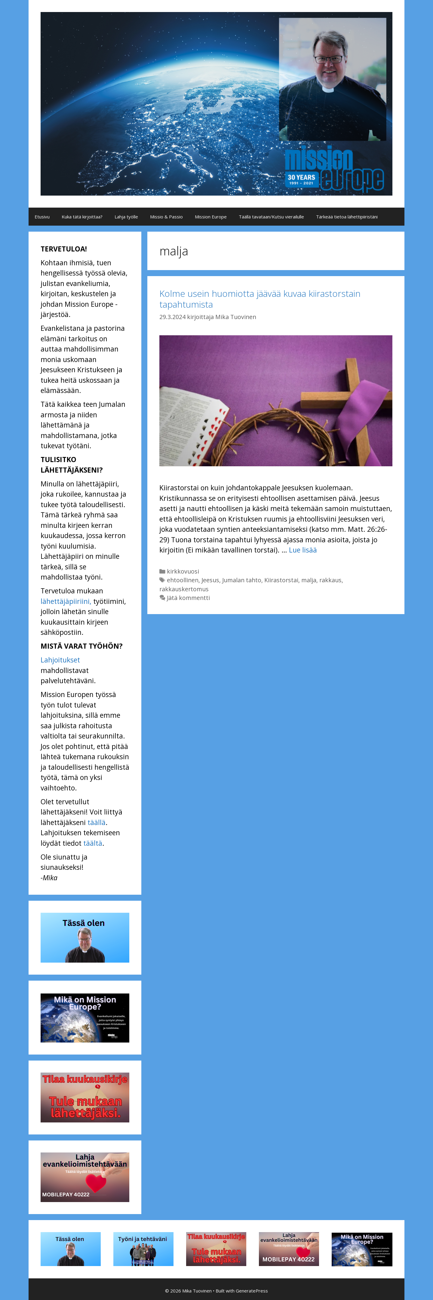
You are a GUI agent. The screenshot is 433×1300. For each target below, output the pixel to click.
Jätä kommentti (188, 598)
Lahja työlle (126, 217)
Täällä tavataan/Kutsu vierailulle (271, 217)
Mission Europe (211, 217)
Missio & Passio (166, 217)
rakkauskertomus (184, 589)
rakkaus (330, 580)
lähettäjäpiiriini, (66, 601)
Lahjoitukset (60, 660)
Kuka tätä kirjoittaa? (82, 217)
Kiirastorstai (281, 580)
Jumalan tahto (241, 580)
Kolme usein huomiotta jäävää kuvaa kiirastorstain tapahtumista (260, 298)
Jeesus (210, 580)
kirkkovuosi (183, 571)
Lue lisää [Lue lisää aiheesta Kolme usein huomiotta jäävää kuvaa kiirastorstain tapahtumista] (303, 550)
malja (308, 580)
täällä (97, 822)
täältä (92, 843)
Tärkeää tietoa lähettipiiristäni (347, 217)
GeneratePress (252, 1291)
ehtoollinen (182, 580)
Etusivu (42, 217)
